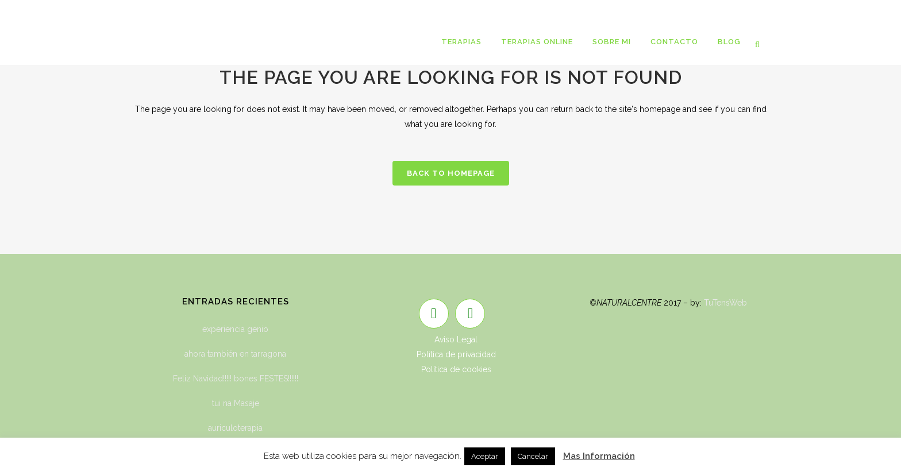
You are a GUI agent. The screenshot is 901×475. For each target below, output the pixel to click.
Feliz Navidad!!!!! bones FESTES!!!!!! (235, 378)
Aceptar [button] (484, 456)
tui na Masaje (235, 403)
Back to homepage (451, 173)
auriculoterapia (235, 427)
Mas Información (599, 456)
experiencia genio (235, 329)
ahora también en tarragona (235, 353)
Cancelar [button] (533, 456)
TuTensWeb (725, 302)
